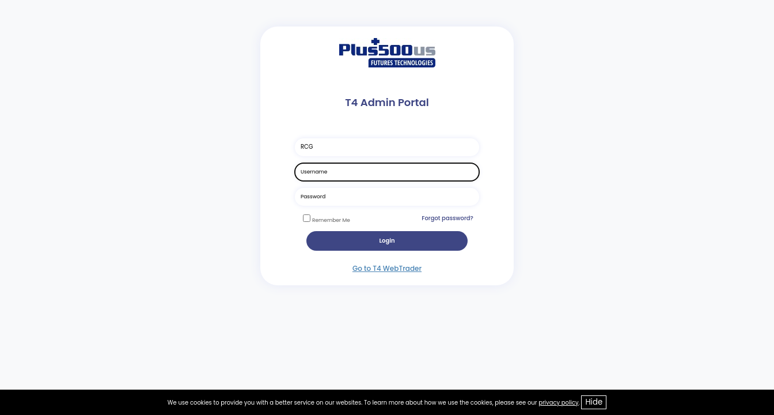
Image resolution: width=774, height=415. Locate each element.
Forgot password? (447, 218)
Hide (593, 402)
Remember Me (331, 220)
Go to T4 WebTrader (387, 268)
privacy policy (558, 402)
